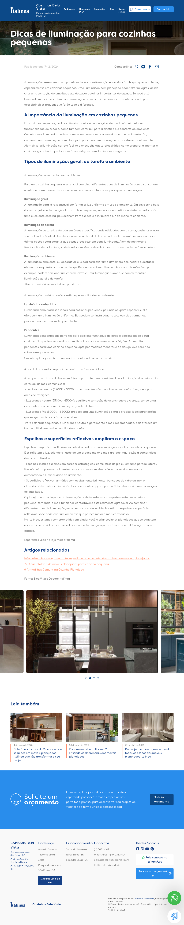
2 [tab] (90, 678)
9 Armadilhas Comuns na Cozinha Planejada (54, 569)
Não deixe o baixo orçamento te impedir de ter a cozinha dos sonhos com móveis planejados (86, 558)
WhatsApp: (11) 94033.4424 (110, 854)
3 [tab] (94, 678)
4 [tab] (98, 678)
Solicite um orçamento (161, 799)
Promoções (99, 9)
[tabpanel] (92, 631)
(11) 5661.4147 (101, 849)
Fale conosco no (154, 860)
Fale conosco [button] (139, 9)
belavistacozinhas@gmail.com (111, 859)
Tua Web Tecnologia (144, 898)
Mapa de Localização (50, 880)
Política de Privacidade (107, 865)
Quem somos (121, 10)
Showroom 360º (84, 10)
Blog (112, 9)
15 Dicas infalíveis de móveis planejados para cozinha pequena (66, 564)
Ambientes (69, 9)
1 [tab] (86, 678)
